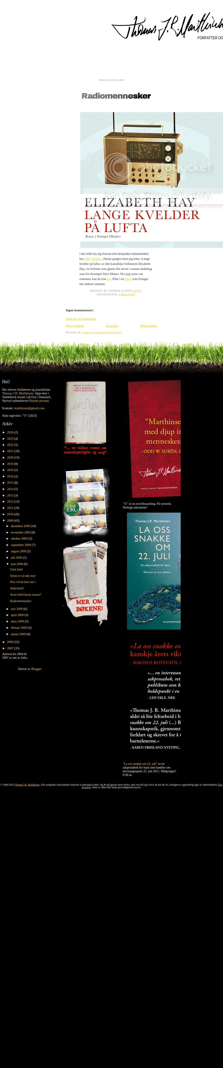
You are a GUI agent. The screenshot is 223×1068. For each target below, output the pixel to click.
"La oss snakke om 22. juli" (140, 763)
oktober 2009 (20, 538)
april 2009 (18, 615)
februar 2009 (19, 627)
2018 (10, 470)
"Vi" (25, 415)
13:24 (136, 290)
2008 (10, 642)
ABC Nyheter (93, 258)
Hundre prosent (39, 400)
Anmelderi (127, 294)
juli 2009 (17, 557)
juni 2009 (17, 564)
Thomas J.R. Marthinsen (17, 393)
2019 (10, 464)
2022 (10, 444)
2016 (10, 476)
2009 (10, 520)
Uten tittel (16, 569)
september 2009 (21, 545)
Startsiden (112, 326)
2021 (10, 451)
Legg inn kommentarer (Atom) (102, 332)
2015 (10, 482)
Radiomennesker (116, 96)
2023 (10, 438)
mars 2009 (18, 621)
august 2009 (19, 551)
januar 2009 (19, 634)
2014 (10, 489)
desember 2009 (21, 526)
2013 (10, 495)
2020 (10, 457)
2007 (10, 648)
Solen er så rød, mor (23, 575)
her (109, 279)
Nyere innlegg (75, 326)
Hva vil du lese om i (23, 582)
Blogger (36, 669)
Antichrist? (17, 588)
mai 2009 (17, 609)
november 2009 (21, 532)
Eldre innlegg (148, 326)
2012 (10, 501)
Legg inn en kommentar (81, 319)
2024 (10, 432)
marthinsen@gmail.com (29, 408)
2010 (10, 514)
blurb (128, 279)
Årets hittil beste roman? (25, 594)
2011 (10, 508)
